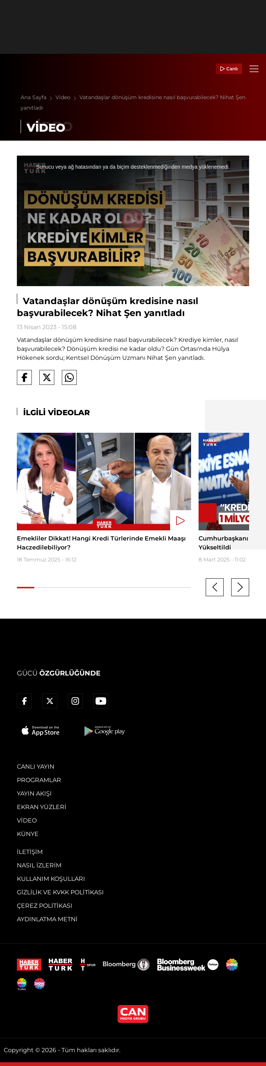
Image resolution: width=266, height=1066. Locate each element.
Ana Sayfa (38, 97)
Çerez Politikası (44, 905)
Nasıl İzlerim (39, 865)
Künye (28, 833)
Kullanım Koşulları (51, 878)
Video (67, 97)
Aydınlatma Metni (47, 919)
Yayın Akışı (34, 793)
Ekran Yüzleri (41, 807)
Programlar (39, 780)
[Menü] (254, 69)
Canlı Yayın (35, 766)
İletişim (30, 851)
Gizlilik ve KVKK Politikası (60, 892)
